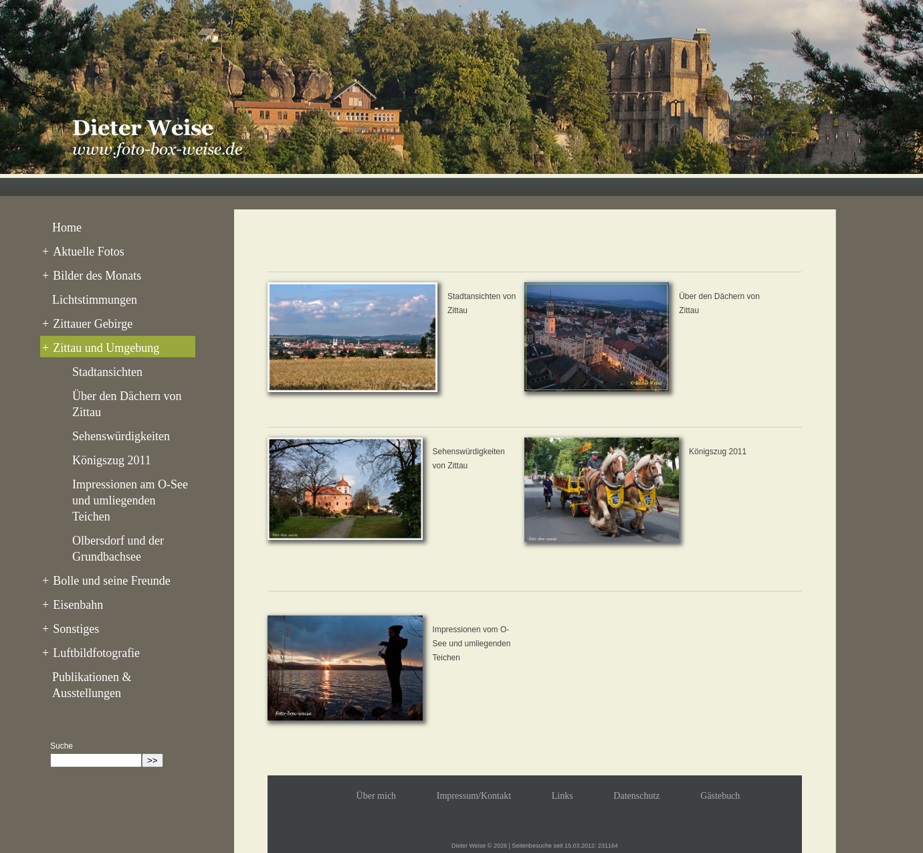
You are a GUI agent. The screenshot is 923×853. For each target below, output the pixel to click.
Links (562, 796)
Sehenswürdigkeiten (121, 436)
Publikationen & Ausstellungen (92, 685)
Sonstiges (70, 629)
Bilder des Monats (91, 275)
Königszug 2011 (111, 460)
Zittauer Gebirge (87, 323)
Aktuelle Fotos (83, 251)
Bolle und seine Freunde (106, 580)
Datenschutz (636, 796)
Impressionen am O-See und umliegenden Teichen (130, 500)
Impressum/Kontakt (474, 796)
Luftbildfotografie (91, 653)
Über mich (376, 796)
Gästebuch (720, 796)
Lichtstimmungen (94, 299)
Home (67, 227)
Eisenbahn (72, 604)
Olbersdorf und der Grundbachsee (118, 548)
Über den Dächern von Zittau (126, 404)
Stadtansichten (107, 372)
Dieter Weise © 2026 (479, 845)
